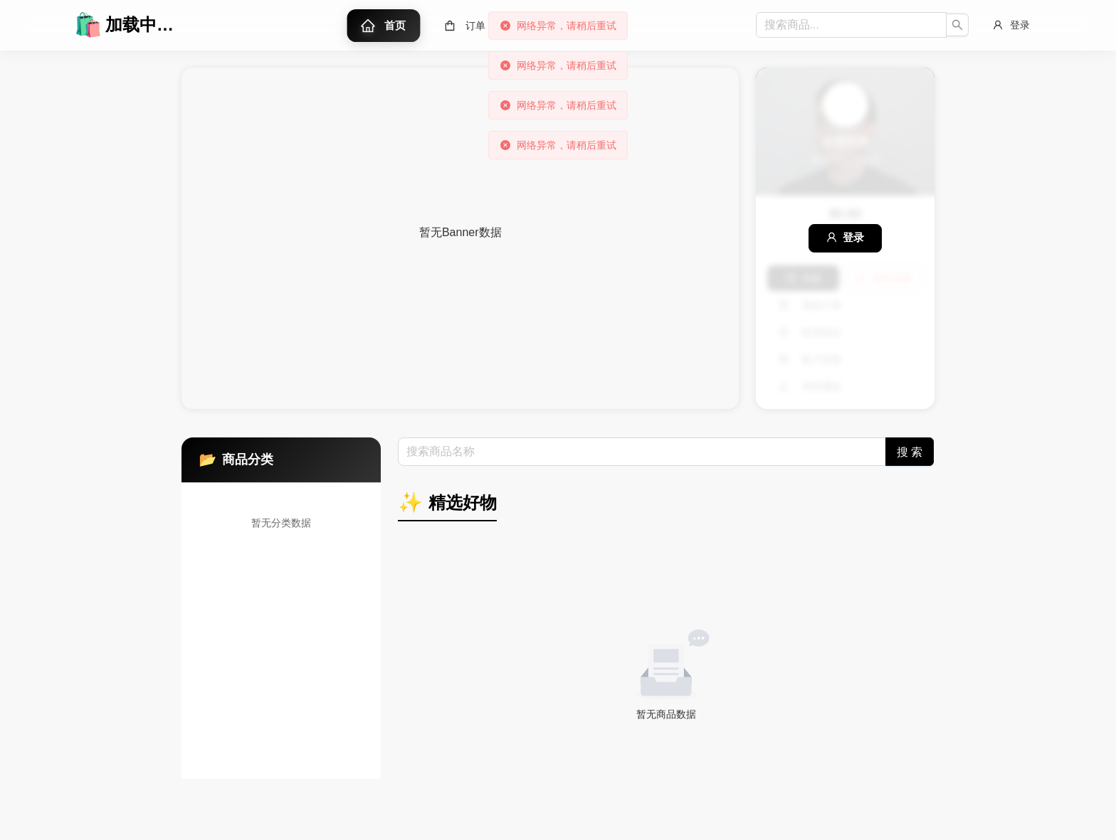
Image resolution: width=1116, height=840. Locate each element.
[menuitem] (384, 25)
